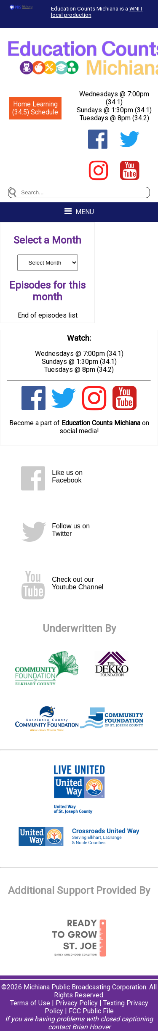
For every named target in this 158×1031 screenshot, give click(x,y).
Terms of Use (30, 1003)
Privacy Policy (77, 1003)
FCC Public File (91, 1011)
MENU (79, 211)
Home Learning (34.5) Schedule (35, 108)
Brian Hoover (91, 1027)
